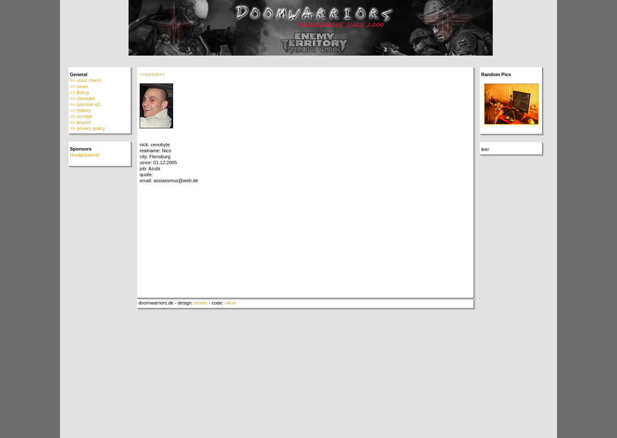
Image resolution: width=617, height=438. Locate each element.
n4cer (231, 302)
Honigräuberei (84, 154)
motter (200, 302)
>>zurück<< (152, 74)
